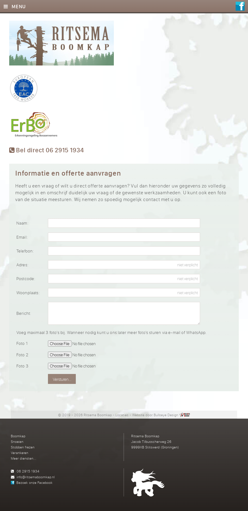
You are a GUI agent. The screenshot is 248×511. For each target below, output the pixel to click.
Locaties (122, 415)
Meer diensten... (23, 458)
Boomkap (18, 436)
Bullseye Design (166, 415)
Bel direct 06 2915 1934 (46, 150)
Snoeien (17, 441)
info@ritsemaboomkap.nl (36, 477)
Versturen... (62, 379)
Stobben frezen (23, 447)
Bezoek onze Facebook (34, 482)
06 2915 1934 (28, 471)
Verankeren (19, 452)
